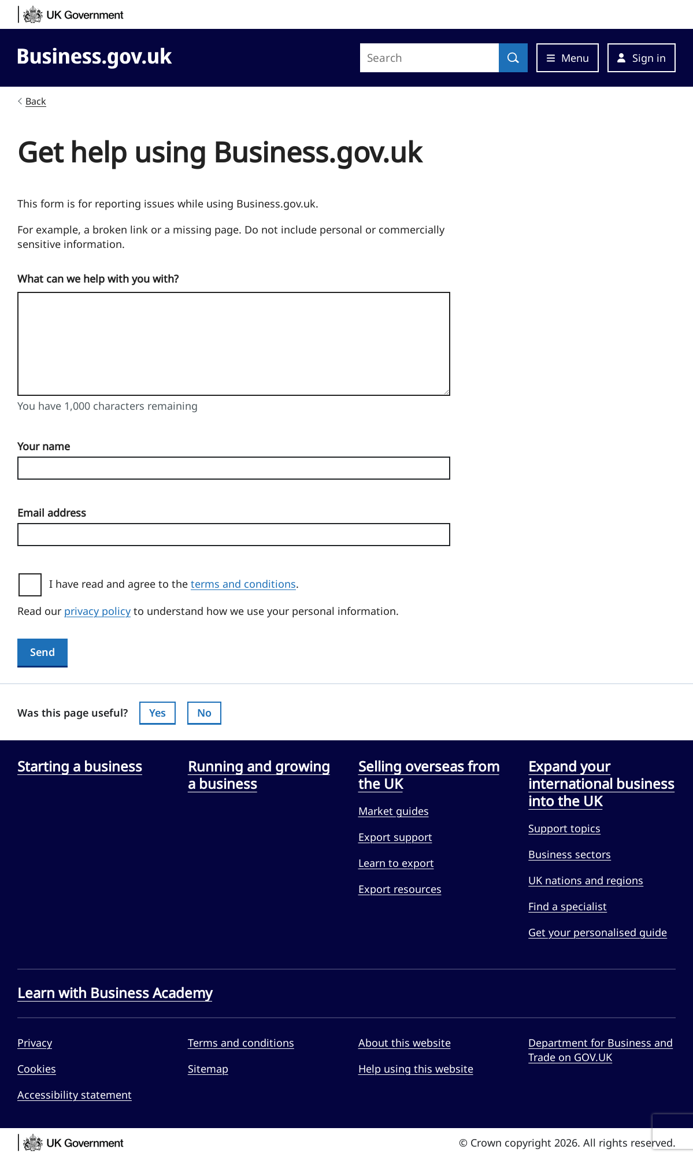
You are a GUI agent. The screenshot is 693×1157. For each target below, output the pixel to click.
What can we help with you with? (98, 278)
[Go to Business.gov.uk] (95, 56)
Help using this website (415, 1069)
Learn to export (396, 863)
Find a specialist (567, 906)
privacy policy (97, 611)
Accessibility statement (74, 1095)
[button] (641, 57)
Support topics (564, 828)
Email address (51, 513)
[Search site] (429, 57)
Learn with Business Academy (114, 993)
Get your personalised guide (597, 932)
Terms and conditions (241, 1043)
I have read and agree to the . (178, 584)
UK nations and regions (585, 880)
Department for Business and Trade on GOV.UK (600, 1050)
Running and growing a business (259, 775)
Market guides (393, 811)
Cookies (36, 1069)
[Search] (513, 57)
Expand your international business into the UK (601, 784)
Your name (43, 446)
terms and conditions (243, 584)
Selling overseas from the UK (428, 775)
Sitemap (208, 1069)
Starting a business (79, 766)
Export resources (400, 889)
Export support (395, 837)
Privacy (34, 1043)
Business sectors (569, 854)
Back (35, 101)
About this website (404, 1043)
